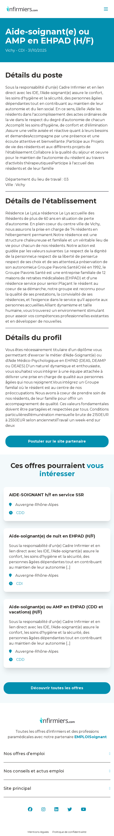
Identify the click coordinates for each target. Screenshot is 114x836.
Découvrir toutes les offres (57, 688)
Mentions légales (38, 832)
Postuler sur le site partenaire (57, 441)
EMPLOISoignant (90, 737)
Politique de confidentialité (69, 832)
